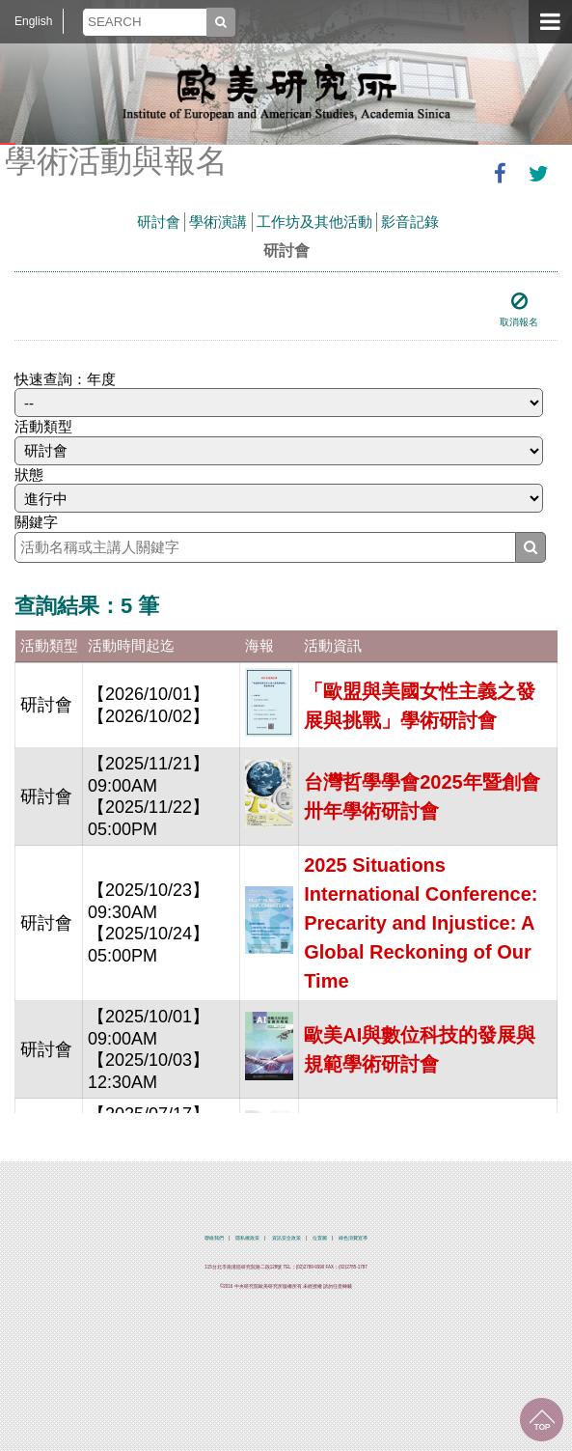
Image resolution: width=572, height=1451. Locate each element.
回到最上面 (541, 1419)
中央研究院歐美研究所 (286, 92)
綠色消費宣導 (353, 1238)
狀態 (28, 474)
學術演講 (218, 221)
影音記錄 (410, 221)
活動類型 (43, 426)
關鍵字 (36, 522)
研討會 (158, 221)
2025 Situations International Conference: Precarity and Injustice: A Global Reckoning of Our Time (420, 922)
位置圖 (320, 1238)
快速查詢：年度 (65, 379)
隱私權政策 (247, 1238)
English (33, 21)
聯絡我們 (214, 1238)
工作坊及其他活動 (314, 221)
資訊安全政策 (286, 1238)
